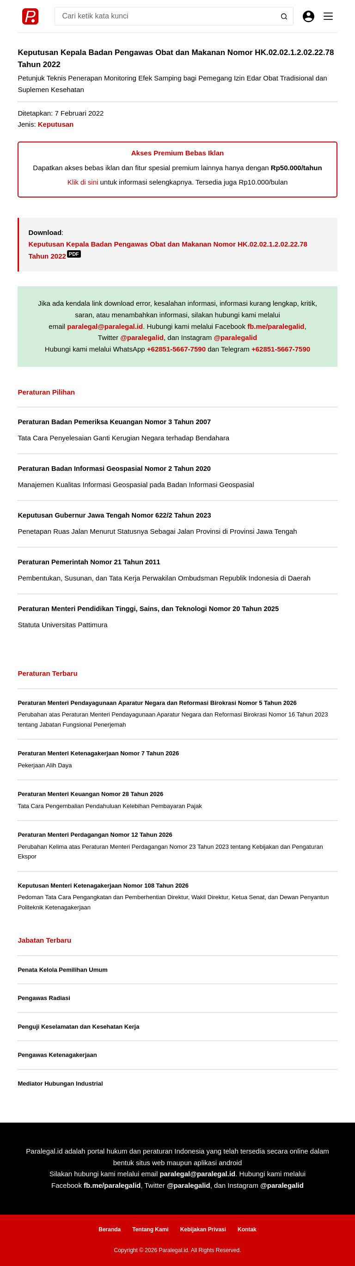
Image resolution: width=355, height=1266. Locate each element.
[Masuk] (308, 16)
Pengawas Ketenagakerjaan (57, 1054)
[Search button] (284, 16)
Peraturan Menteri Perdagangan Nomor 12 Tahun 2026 (95, 834)
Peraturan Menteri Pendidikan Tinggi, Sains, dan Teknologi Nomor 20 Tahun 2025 (148, 608)
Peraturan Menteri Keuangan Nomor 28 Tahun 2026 (90, 793)
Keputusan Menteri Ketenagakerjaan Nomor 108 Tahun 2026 (103, 885)
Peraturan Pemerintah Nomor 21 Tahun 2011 (89, 562)
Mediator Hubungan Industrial (60, 1083)
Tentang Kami (150, 1229)
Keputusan (56, 124)
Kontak (247, 1229)
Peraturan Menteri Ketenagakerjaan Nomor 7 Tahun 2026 (98, 753)
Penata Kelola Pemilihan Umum (62, 969)
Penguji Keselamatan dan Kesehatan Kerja (78, 1026)
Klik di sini (82, 182)
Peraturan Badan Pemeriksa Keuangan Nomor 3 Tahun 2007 (114, 422)
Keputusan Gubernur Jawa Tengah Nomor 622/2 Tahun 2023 (114, 515)
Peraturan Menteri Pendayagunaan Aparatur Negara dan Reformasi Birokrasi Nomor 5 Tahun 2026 (157, 702)
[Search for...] (165, 16)
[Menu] (328, 16)
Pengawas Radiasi (44, 997)
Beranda (109, 1229)
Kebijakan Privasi (203, 1229)
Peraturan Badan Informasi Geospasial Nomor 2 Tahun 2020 (114, 468)
